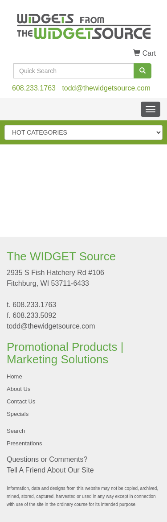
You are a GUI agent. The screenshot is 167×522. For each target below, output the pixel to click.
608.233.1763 (34, 88)
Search (16, 430)
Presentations (24, 443)
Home (14, 376)
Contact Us (21, 401)
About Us (18, 389)
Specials (18, 414)
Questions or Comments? (47, 459)
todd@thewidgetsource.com (106, 88)
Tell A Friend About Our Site (50, 470)
